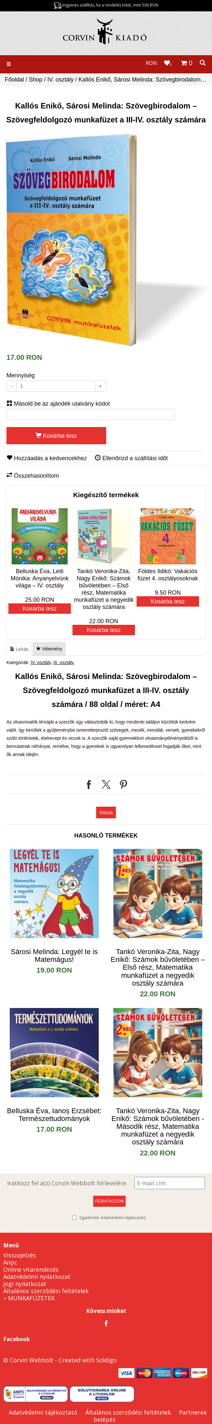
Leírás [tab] (19, 649)
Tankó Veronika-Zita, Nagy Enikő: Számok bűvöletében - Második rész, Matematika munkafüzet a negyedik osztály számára (157, 1126)
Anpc (10, 1262)
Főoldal (14, 79)
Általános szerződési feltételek (46, 1291)
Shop (35, 79)
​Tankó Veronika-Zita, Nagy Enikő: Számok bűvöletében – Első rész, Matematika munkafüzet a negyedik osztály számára (158, 967)
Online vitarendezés (31, 1269)
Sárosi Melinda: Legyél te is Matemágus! (54, 956)
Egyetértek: (113, 1217)
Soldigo (106, 1360)
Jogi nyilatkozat (24, 1284)
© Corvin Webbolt (28, 1360)
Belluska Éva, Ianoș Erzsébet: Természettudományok (54, 1115)
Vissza (106, 812)
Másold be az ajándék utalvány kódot (58, 403)
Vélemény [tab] (49, 648)
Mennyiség (20, 375)
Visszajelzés (19, 1255)
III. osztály (63, 662)
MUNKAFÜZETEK (29, 1298)
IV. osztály (60, 79)
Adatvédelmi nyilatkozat (37, 1276)
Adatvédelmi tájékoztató (123, 1217)
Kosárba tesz (56, 435)
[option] (107, 240)
